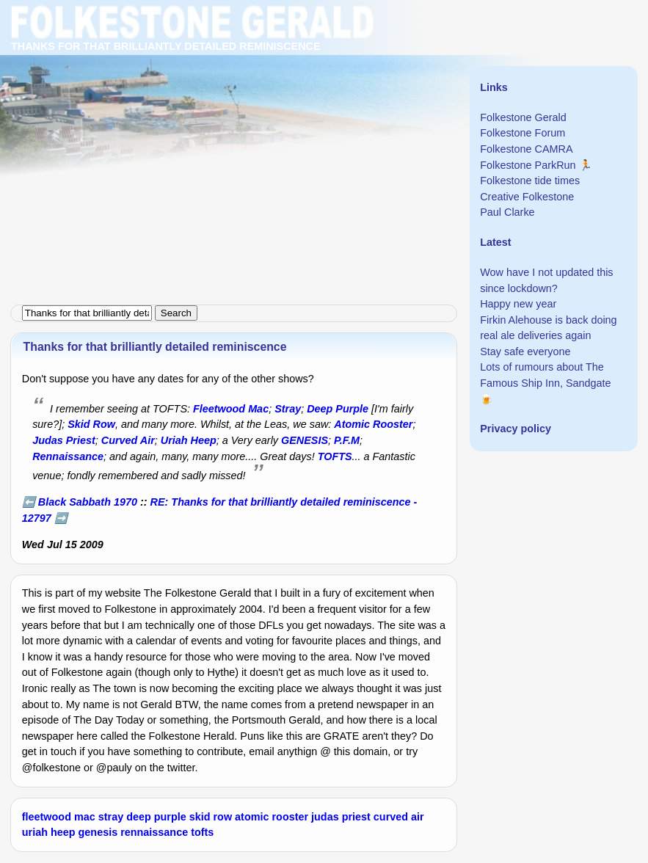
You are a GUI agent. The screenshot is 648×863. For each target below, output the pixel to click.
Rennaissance (67, 456)
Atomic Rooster (373, 424)
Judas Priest (63, 440)
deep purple (156, 817)
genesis (98, 832)
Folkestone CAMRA (526, 149)
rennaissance (154, 832)
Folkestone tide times (530, 180)
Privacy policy (515, 428)
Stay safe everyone (525, 351)
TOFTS (335, 456)
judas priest (341, 817)
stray (110, 817)
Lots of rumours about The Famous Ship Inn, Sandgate (545, 375)
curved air (399, 817)
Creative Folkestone (527, 197)
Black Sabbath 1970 (87, 502)
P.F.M (347, 440)
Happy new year (518, 304)
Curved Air (128, 440)
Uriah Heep (188, 440)
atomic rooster (271, 817)
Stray (287, 409)
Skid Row (91, 424)
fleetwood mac (58, 817)
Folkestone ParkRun (527, 165)
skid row (210, 817)
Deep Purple (337, 409)
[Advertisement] (324, 102)
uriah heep (49, 832)
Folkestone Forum (522, 133)
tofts (202, 832)
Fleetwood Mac (231, 409)
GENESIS (304, 440)
